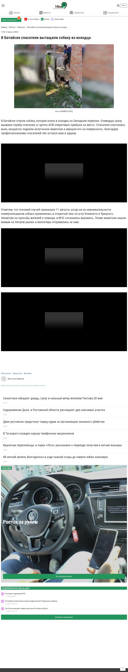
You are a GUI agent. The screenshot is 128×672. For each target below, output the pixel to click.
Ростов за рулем (20, 522)
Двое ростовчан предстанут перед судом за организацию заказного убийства (54, 421)
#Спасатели (6, 373)
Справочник (77, 12)
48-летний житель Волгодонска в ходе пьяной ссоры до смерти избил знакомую (55, 457)
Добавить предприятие (64, 617)
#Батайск (28, 373)
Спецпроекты (111, 12)
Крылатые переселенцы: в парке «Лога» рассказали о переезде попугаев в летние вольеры (62, 445)
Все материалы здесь (64, 576)
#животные (17, 373)
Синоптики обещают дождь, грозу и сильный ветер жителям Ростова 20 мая (53, 398)
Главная (14, 12)
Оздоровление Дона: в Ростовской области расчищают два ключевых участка (54, 410)
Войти (124, 5)
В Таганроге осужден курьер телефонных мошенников (38, 433)
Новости (45, 12)
